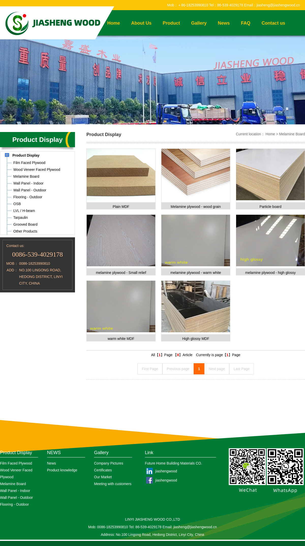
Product (171, 23)
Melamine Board (292, 134)
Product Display (16, 452)
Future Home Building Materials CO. (173, 463)
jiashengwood (166, 471)
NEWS (54, 452)
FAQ (245, 23)
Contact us (273, 23)
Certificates (103, 470)
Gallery (199, 23)
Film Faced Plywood (16, 463)
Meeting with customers (112, 484)
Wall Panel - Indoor (15, 491)
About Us (141, 23)
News (224, 23)
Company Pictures (108, 463)
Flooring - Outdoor (14, 504)
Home (270, 134)
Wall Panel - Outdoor (16, 497)
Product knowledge (62, 470)
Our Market (103, 477)
